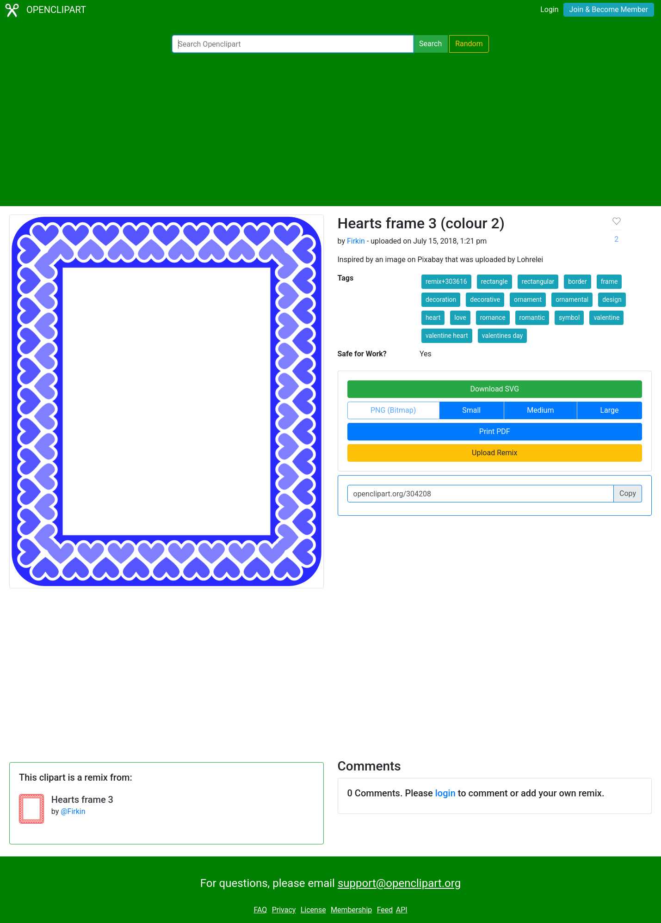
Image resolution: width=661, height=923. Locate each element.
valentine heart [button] (447, 335)
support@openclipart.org (399, 883)
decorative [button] (485, 299)
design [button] (612, 299)
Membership (351, 909)
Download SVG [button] (494, 389)
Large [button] (609, 410)
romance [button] (493, 317)
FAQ (260, 909)
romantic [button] (532, 317)
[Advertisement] (330, 129)
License (313, 909)
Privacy (284, 909)
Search (430, 43)
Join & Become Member (608, 9)
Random (469, 43)
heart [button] (433, 317)
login (445, 793)
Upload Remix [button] (494, 452)
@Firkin (73, 811)
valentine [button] (606, 317)
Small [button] (471, 410)
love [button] (460, 317)
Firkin (356, 241)
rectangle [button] (494, 281)
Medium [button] (540, 410)
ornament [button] (528, 299)
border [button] (577, 281)
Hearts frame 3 (82, 799)
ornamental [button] (572, 299)
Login (549, 9)
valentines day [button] (502, 335)
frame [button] (609, 281)
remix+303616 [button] (446, 281)
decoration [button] (441, 299)
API (402, 909)
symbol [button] (569, 317)
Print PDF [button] (494, 431)
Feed (385, 909)
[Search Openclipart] (293, 44)
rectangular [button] (538, 281)
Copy (627, 493)
